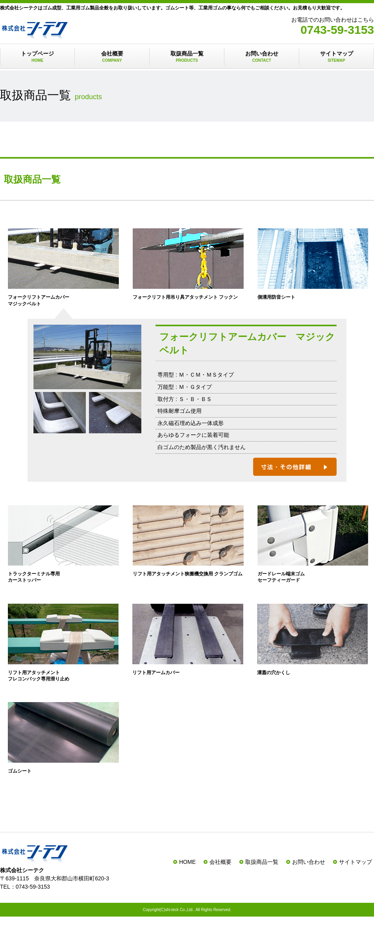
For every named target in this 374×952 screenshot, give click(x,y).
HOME (187, 862)
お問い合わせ (261, 56)
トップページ (37, 56)
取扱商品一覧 (187, 56)
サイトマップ (336, 56)
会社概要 (112, 56)
